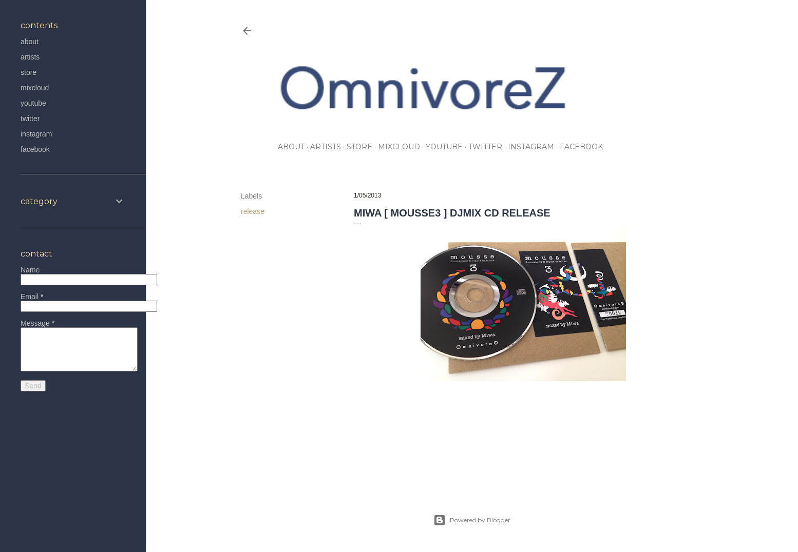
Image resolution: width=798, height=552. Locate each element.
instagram (531, 146)
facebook (581, 146)
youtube (444, 146)
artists (325, 146)
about (291, 146)
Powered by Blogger (471, 520)
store (359, 146)
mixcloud (399, 146)
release (252, 211)
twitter (485, 146)
